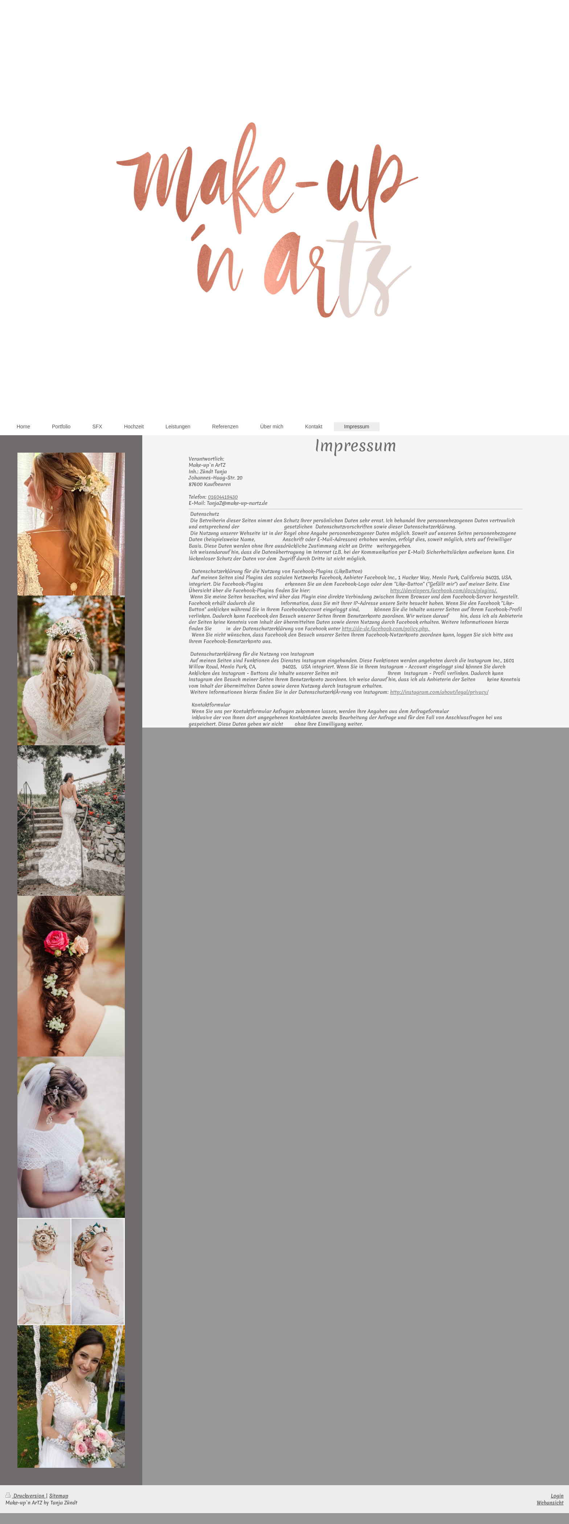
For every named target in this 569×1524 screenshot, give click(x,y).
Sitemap (58, 1495)
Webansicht (550, 1502)
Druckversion (25, 1495)
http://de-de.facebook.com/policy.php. (386, 628)
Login (557, 1495)
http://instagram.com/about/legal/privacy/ (439, 692)
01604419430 (223, 497)
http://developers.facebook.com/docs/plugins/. (443, 590)
